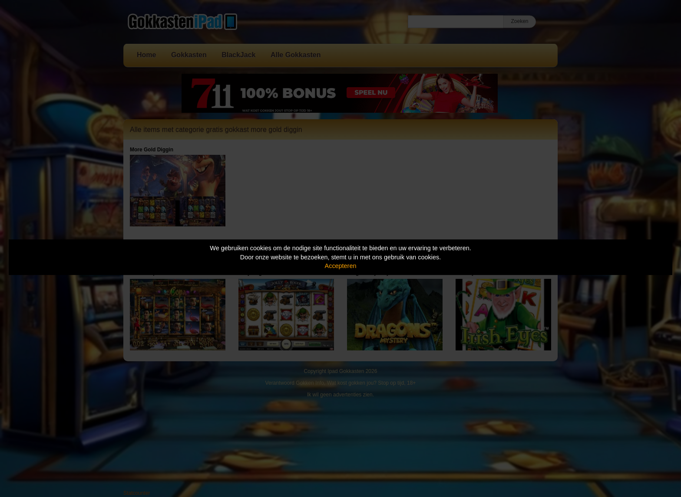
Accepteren (341, 265)
